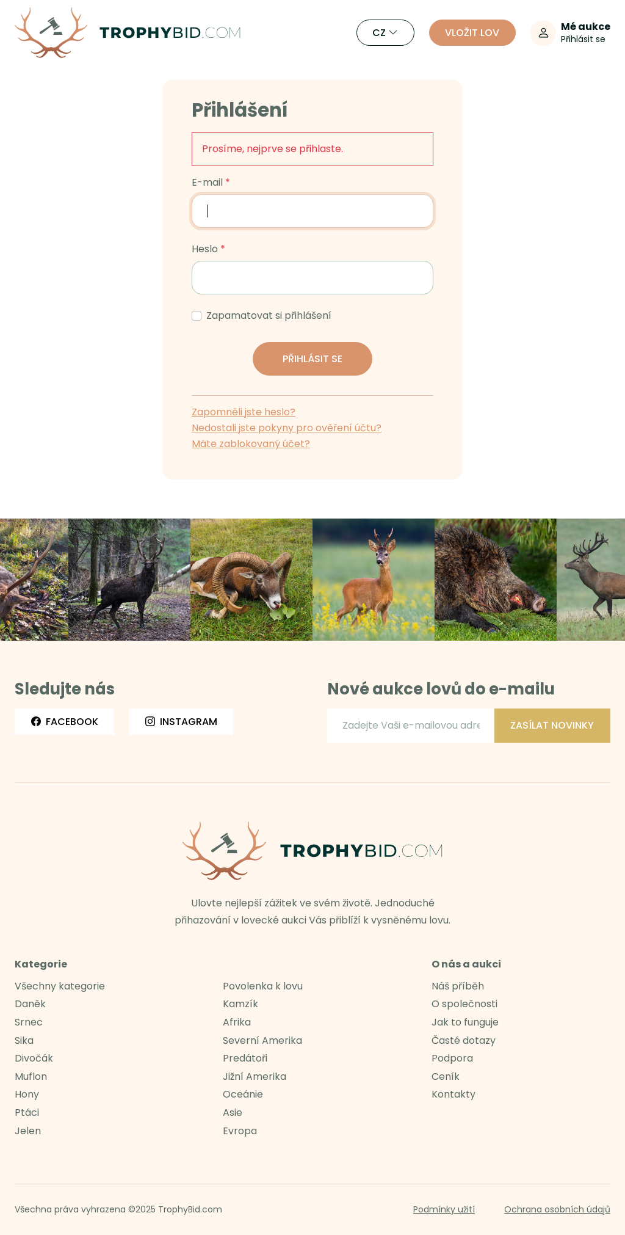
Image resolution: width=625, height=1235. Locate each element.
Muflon (31, 1076)
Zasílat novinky (552, 725)
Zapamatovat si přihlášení (268, 315)
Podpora (452, 1058)
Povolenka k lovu (263, 986)
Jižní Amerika (254, 1076)
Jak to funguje (465, 1022)
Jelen (28, 1131)
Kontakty (453, 1094)
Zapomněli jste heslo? (243, 412)
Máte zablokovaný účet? (251, 444)
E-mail (207, 182)
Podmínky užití (444, 1209)
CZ (385, 33)
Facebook (64, 722)
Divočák (34, 1058)
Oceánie (243, 1094)
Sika (24, 1040)
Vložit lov (472, 33)
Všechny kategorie (60, 986)
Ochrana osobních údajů (557, 1209)
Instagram (181, 722)
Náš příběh (458, 986)
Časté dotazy (464, 1040)
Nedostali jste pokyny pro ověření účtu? (286, 428)
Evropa (240, 1131)
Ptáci (27, 1113)
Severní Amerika (262, 1040)
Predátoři (245, 1058)
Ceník (446, 1076)
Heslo (205, 249)
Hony (27, 1094)
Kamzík (240, 1004)
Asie (232, 1113)
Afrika (237, 1022)
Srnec (29, 1022)
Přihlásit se (312, 359)
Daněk (30, 1004)
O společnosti (464, 1004)
